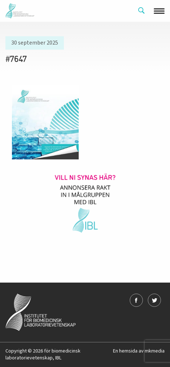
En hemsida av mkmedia (139, 351)
